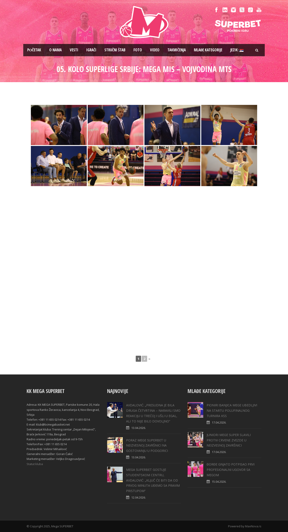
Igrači (91, 49)
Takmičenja (176, 49)
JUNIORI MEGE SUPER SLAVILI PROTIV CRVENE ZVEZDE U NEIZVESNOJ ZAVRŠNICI (229, 440)
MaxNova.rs (253, 526)
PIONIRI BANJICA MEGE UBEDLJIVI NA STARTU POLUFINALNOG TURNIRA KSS (232, 410)
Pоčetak (34, 49)
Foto (137, 49)
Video (154, 49)
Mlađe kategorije (208, 49)
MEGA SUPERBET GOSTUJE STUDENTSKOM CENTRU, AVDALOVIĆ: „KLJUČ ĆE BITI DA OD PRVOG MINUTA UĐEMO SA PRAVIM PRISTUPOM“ (153, 480)
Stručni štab (114, 49)
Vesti (74, 49)
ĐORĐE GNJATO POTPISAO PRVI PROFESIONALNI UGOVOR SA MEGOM (230, 469)
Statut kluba (35, 464)
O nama (55, 49)
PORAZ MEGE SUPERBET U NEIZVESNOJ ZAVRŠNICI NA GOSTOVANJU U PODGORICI (147, 445)
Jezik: (237, 49)
